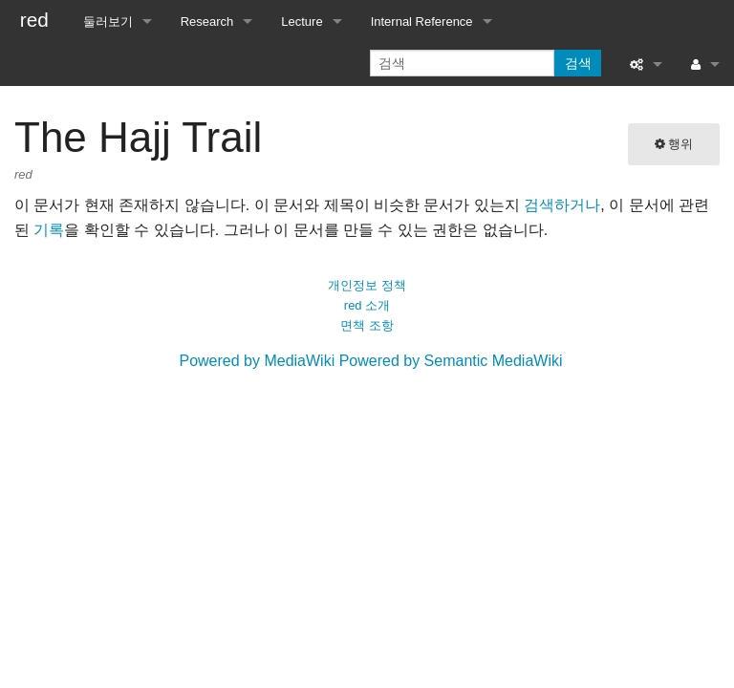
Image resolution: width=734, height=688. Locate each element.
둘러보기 (108, 21)
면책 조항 (367, 325)
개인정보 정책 (367, 285)
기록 (48, 230)
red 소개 (367, 305)
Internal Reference (422, 21)
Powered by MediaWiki (257, 361)
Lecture (301, 21)
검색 (578, 63)
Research (207, 21)
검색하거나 (562, 205)
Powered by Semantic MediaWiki (451, 361)
